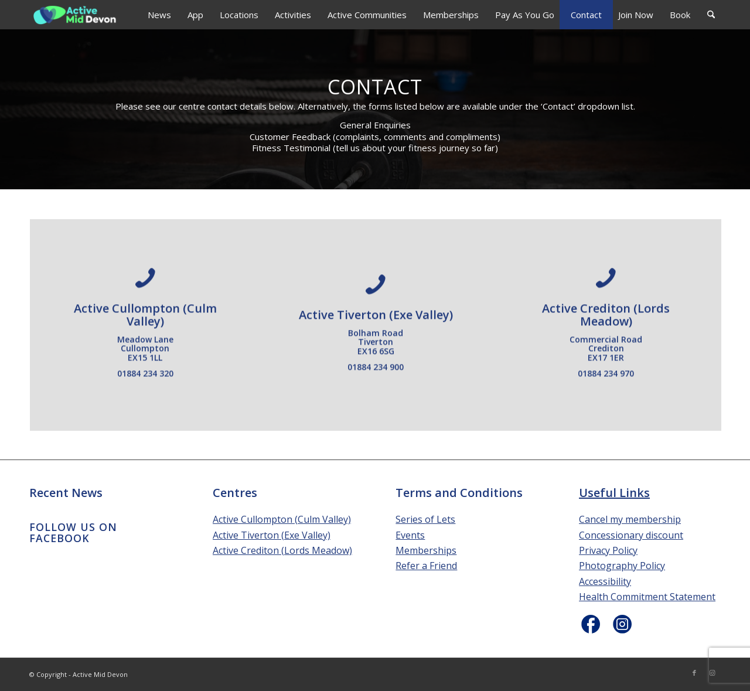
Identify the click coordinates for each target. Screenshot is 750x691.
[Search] (711, 14)
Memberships (426, 550)
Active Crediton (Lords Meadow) (282, 550)
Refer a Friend (426, 565)
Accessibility (605, 581)
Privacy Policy (608, 550)
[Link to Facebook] (694, 673)
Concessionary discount (631, 535)
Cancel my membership (630, 519)
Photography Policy (622, 565)
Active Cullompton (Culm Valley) (282, 519)
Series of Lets (425, 519)
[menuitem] (159, 14)
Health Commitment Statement (647, 596)
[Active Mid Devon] (75, 14)
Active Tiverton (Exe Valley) (271, 535)
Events (410, 535)
